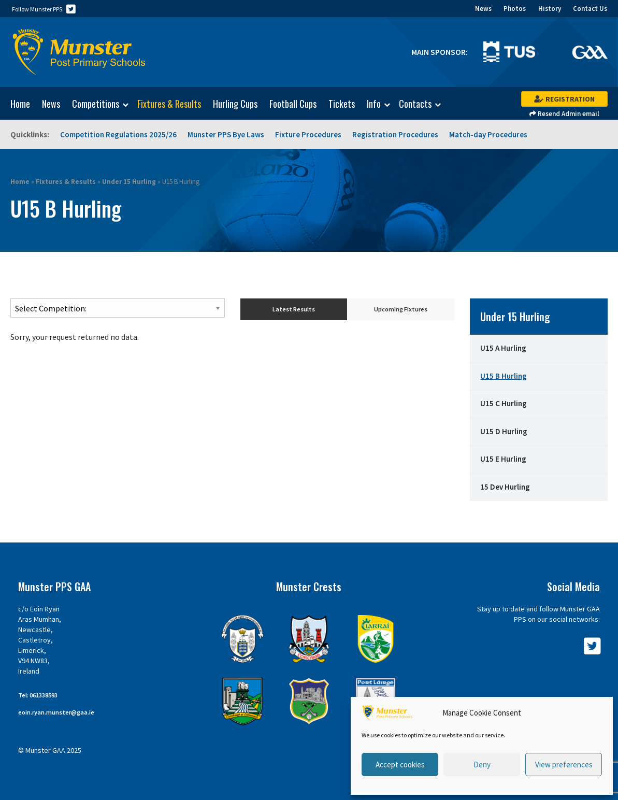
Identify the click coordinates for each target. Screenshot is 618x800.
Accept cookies (400, 764)
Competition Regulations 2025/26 (118, 134)
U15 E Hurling (503, 459)
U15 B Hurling (503, 376)
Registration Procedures (395, 134)
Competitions (95, 104)
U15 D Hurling (503, 431)
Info (374, 104)
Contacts (415, 104)
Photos (515, 8)
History (549, 8)
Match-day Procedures (488, 134)
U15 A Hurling (503, 348)
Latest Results (293, 309)
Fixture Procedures (308, 134)
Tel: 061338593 (38, 695)
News (483, 8)
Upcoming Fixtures (400, 309)
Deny (482, 764)
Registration (564, 99)
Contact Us (590, 8)
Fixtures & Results (169, 103)
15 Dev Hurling (505, 487)
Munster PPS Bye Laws (226, 134)
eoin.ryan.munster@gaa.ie (56, 712)
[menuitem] (15, 103)
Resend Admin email (564, 113)
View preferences (564, 764)
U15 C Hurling (503, 403)
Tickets (341, 103)
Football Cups (293, 103)
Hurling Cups (235, 103)
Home (20, 103)
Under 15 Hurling (129, 181)
